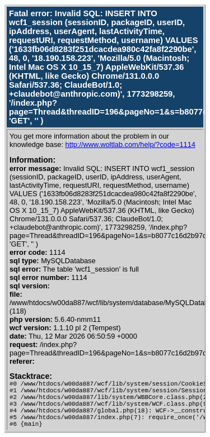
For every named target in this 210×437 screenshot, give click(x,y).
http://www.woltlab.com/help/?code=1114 (130, 144)
